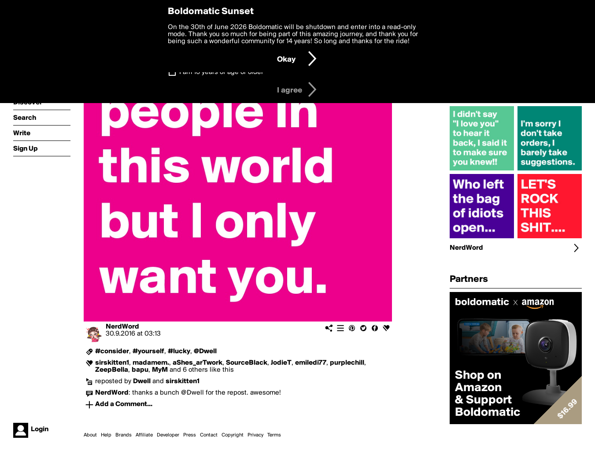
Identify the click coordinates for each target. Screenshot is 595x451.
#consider (112, 351)
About (90, 435)
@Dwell (205, 351)
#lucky (179, 351)
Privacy (255, 435)
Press (189, 435)
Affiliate (144, 435)
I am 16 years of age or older (221, 72)
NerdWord (122, 326)
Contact (209, 435)
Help (106, 435)
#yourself (148, 351)
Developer (168, 435)
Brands (123, 435)
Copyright (233, 435)
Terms (274, 435)
